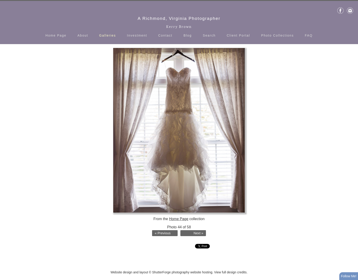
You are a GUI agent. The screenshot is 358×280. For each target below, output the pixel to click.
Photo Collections (277, 35)
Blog (188, 35)
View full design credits (230, 272)
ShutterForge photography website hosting (182, 272)
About (82, 35)
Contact (165, 35)
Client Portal (238, 35)
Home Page (55, 35)
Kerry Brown (179, 27)
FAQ (309, 35)
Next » (198, 233)
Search (209, 35)
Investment (137, 35)
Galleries (107, 35)
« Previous (163, 233)
